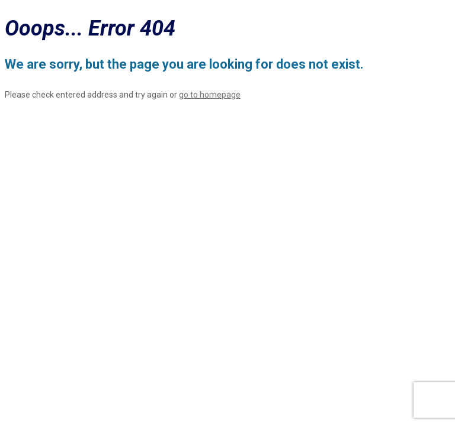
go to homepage (210, 94)
